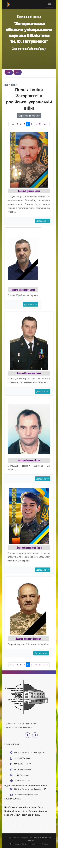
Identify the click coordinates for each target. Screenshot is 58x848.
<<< (12, 124)
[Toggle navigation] (49, 5)
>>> (46, 124)
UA (8, 72)
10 (35, 124)
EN (17, 72)
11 (40, 124)
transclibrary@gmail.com (27, 794)
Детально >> (42, 220)
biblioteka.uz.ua (23, 780)
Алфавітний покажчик (29, 115)
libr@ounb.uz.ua (23, 775)
